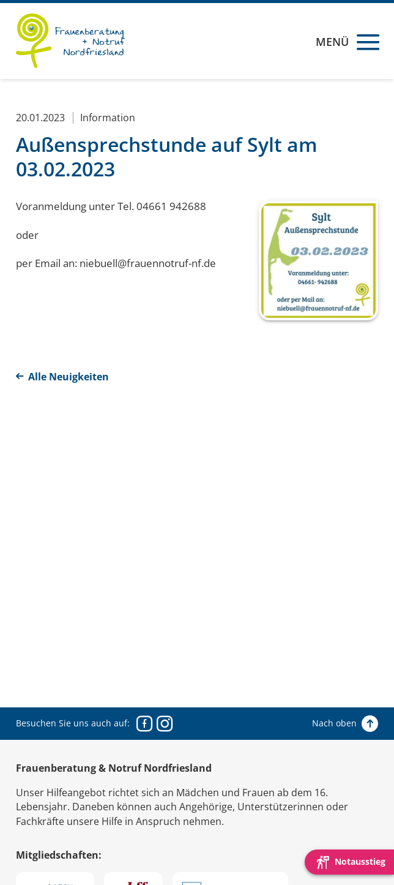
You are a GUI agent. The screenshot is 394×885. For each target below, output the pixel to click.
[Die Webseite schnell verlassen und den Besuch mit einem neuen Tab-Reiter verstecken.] (349, 862)
